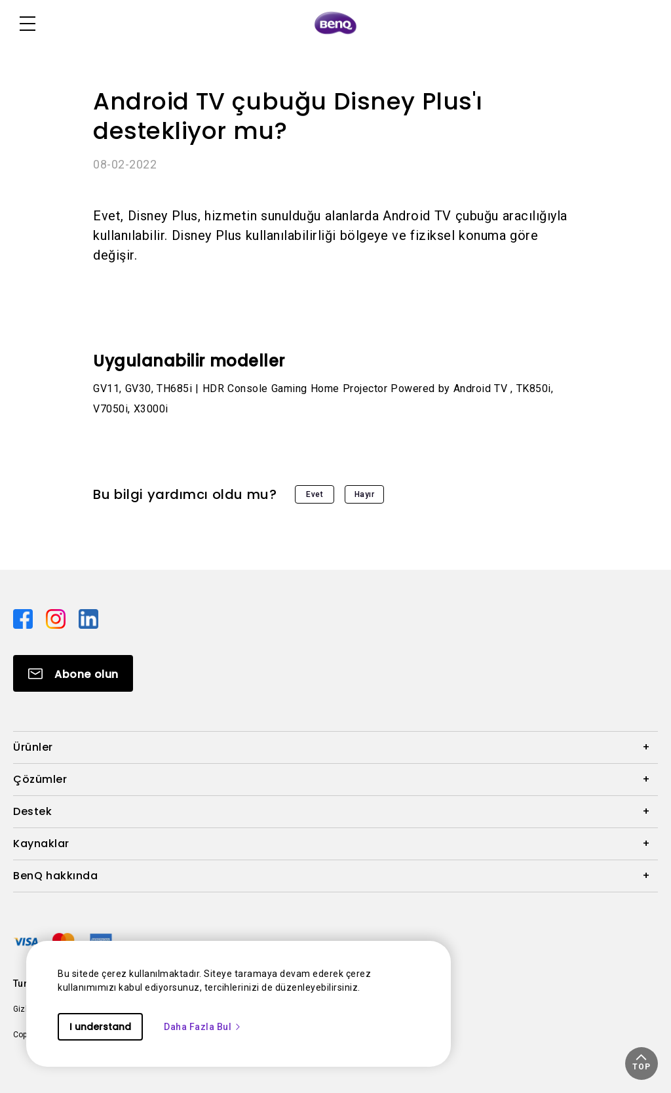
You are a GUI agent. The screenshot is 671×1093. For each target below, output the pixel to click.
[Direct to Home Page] (335, 23)
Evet (314, 494)
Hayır (365, 494)
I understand (100, 1026)
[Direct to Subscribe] (73, 673)
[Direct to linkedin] (88, 618)
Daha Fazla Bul (203, 1027)
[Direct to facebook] (24, 618)
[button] (641, 1063)
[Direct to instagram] (57, 618)
